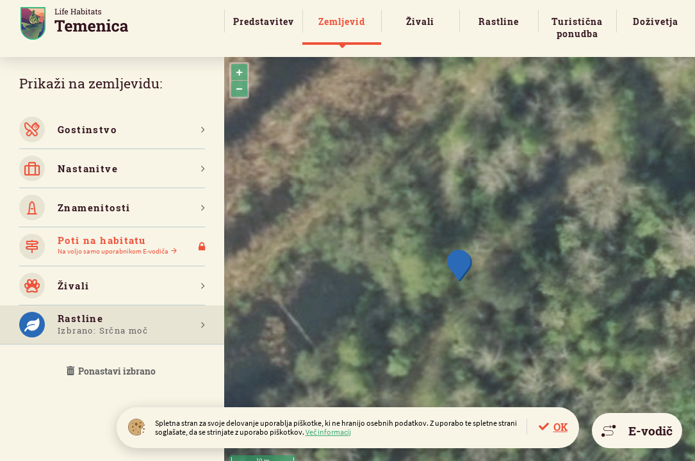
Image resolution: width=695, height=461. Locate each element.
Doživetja (655, 21)
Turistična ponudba (577, 27)
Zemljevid (341, 21)
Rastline (498, 21)
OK (560, 426)
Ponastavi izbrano (112, 371)
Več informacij (328, 432)
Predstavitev (263, 21)
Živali (420, 21)
